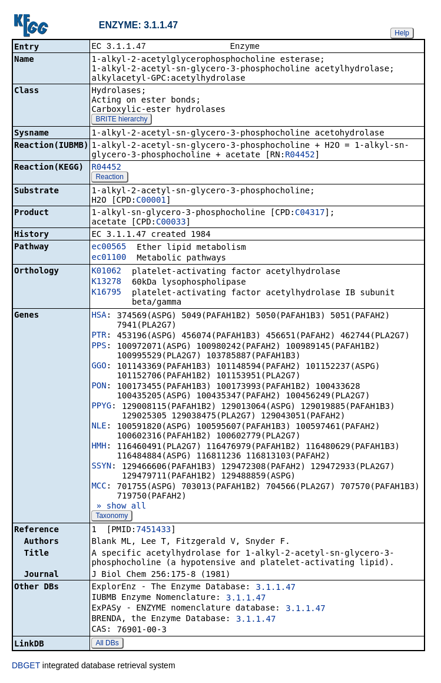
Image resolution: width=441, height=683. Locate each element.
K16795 (106, 293)
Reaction (109, 178)
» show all (118, 507)
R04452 (300, 155)
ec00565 (108, 247)
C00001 (151, 201)
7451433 (153, 530)
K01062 (106, 271)
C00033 (171, 222)
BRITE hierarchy (121, 120)
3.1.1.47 (276, 588)
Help (401, 33)
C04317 (310, 213)
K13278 (106, 282)
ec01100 (108, 258)
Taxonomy (111, 517)
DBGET (26, 666)
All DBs (106, 644)
